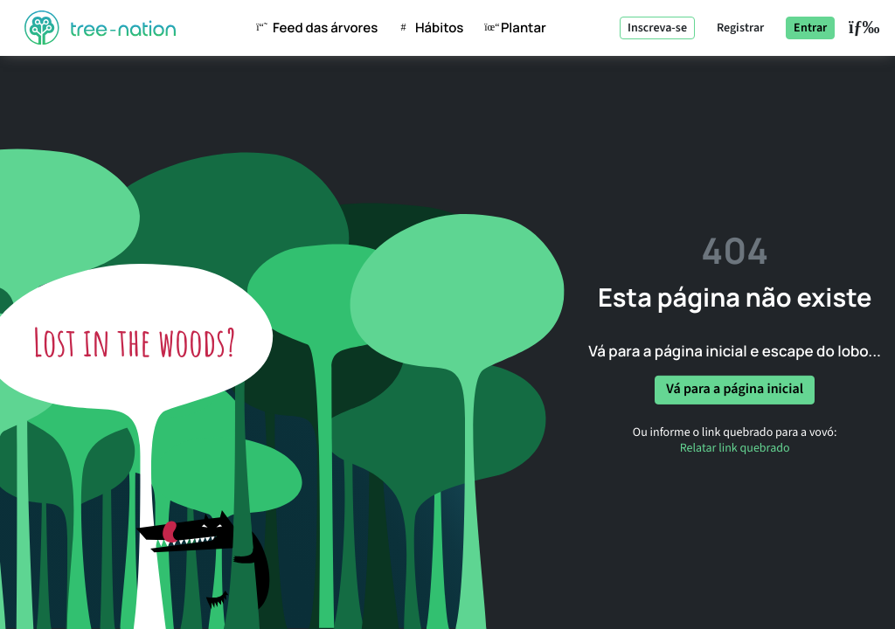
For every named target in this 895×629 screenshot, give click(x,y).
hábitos (427, 28)
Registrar (740, 28)
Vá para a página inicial (734, 389)
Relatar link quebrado (735, 448)
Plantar (511, 28)
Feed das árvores (313, 28)
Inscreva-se (657, 28)
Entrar (810, 28)
